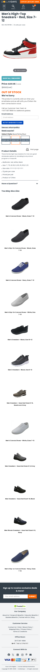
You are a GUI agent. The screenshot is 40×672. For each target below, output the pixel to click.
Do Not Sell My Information (26, 666)
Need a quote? (8, 131)
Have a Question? (11, 183)
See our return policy (11, 127)
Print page (34, 149)
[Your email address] (15, 596)
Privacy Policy (26, 629)
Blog (32, 617)
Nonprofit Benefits (16, 615)
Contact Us (12, 627)
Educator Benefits (31, 615)
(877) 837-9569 (33, 2)
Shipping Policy (14, 629)
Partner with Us (24, 617)
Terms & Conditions (20, 632)
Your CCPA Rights (10, 666)
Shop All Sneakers (11, 78)
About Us (6, 615)
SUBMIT (32, 596)
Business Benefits (12, 617)
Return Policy (27, 627)
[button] (23, 7)
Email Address (7, 114)
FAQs (19, 627)
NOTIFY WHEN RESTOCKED (12, 123)
